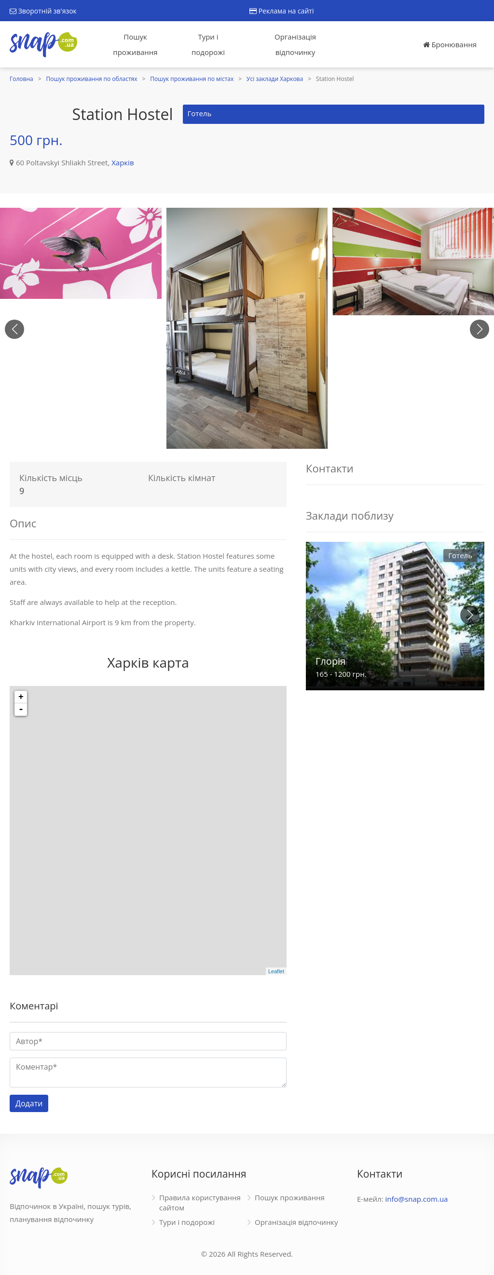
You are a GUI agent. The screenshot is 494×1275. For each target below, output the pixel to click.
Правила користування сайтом (200, 1202)
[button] (479, 329)
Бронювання (450, 44)
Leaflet (276, 971)
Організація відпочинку (295, 44)
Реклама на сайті (281, 10)
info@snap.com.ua (416, 1199)
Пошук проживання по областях (91, 79)
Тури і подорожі (208, 44)
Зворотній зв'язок (43, 10)
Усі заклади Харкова (275, 79)
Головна (21, 79)
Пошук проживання (135, 44)
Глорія (330, 661)
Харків (122, 162)
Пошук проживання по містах (191, 79)
